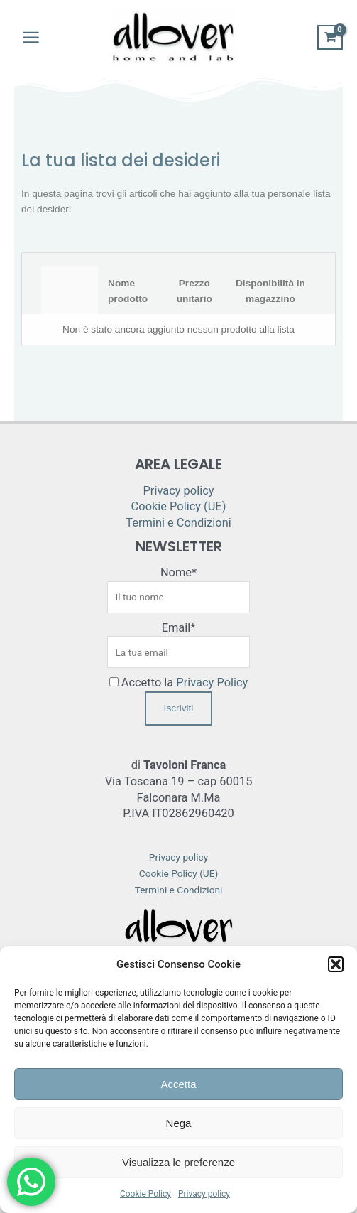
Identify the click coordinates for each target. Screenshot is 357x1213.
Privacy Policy (212, 682)
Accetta (178, 1084)
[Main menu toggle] (30, 37)
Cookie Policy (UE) (178, 506)
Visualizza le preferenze (178, 1162)
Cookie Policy (145, 1194)
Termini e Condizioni (178, 522)
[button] (336, 964)
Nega (179, 1123)
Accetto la (178, 682)
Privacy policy (204, 1194)
